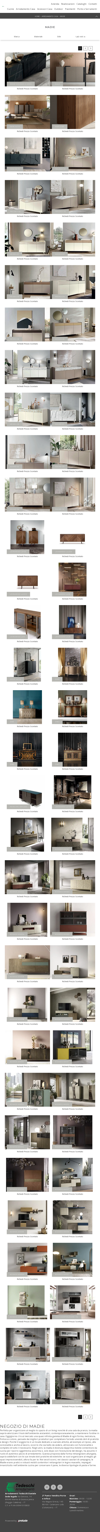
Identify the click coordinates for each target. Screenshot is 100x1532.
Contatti (93, 3)
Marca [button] (17, 36)
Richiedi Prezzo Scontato (27, 88)
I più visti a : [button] (81, 36)
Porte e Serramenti (87, 9)
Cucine (10, 9)
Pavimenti (70, 9)
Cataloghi (81, 3)
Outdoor (58, 9)
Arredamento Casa (25, 9)
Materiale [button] (38, 36)
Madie (62, 16)
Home (37, 16)
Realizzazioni (67, 3)
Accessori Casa (44, 9)
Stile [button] (59, 36)
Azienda (55, 3)
